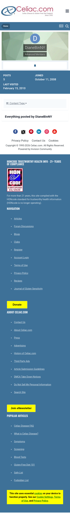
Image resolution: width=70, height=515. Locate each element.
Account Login (21, 257)
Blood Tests (20, 457)
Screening (19, 449)
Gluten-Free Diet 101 (24, 464)
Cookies (53, 140)
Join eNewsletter (21, 408)
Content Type (16, 103)
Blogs (17, 234)
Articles (18, 218)
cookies (38, 493)
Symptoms (19, 441)
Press (17, 337)
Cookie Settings (45, 497)
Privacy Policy (20, 140)
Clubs (17, 242)
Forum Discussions (24, 226)
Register (18, 249)
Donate (17, 304)
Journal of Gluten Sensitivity (28, 288)
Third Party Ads (22, 361)
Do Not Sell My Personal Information (32, 384)
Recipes (18, 281)
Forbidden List (21, 480)
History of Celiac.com (25, 353)
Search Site (20, 392)
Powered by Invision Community (35, 149)
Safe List (18, 472)
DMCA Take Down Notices (27, 376)
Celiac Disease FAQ (24, 426)
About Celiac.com (23, 330)
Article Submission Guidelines (29, 369)
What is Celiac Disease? (26, 433)
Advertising (20, 345)
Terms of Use (21, 265)
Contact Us (38, 140)
